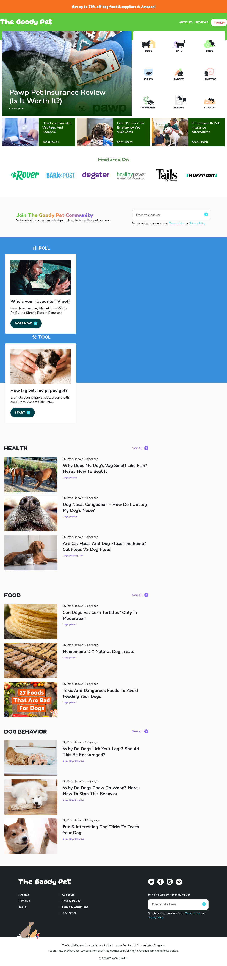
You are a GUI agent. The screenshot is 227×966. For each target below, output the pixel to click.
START (20, 412)
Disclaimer (69, 913)
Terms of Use (176, 223)
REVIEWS (201, 22)
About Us (68, 895)
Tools (22, 907)
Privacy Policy (197, 223)
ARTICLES (186, 22)
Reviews (24, 901)
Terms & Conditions (75, 907)
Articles (23, 895)
